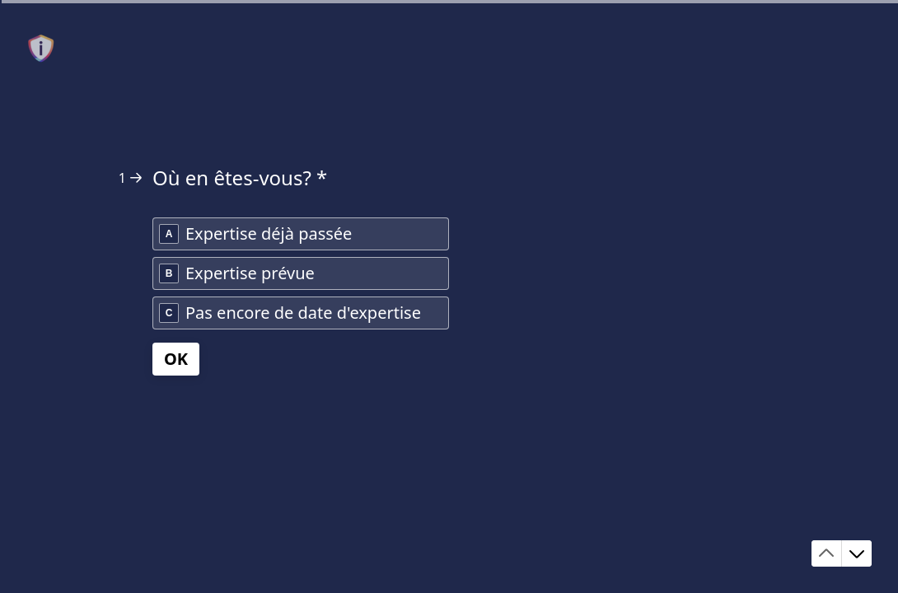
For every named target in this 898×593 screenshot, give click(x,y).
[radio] (300, 233)
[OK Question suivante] (175, 359)
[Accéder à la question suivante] (857, 553)
